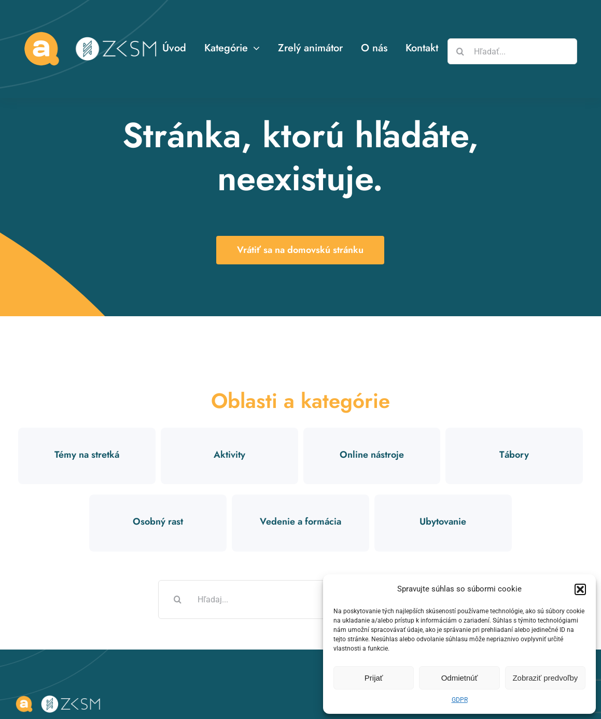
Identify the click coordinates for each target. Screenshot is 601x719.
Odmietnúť (459, 677)
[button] (580, 589)
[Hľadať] (460, 51)
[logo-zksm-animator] (59, 697)
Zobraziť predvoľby (545, 677)
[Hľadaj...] (300, 599)
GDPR (460, 699)
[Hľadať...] (512, 51)
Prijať (374, 677)
